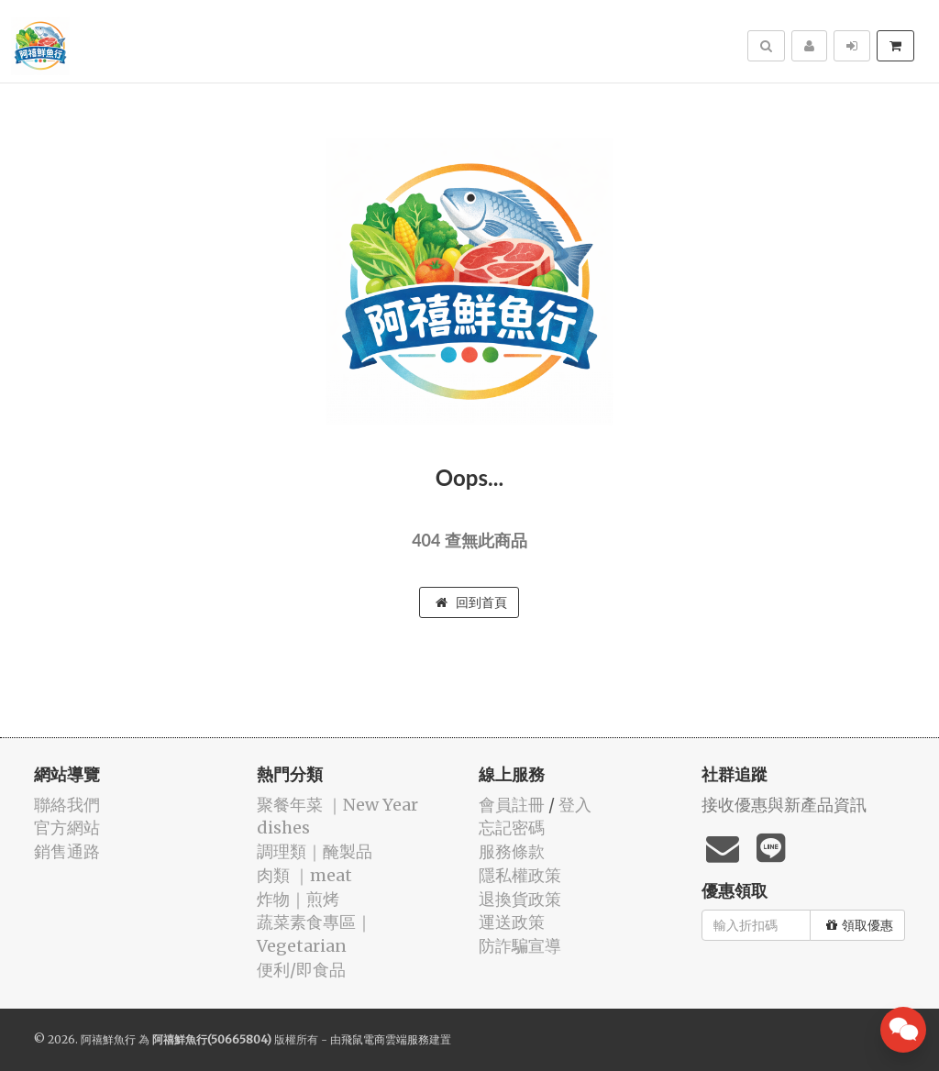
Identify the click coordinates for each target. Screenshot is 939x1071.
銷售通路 (67, 851)
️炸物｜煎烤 (298, 899)
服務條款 (512, 851)
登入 (574, 804)
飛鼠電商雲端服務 (385, 1039)
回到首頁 (471, 602)
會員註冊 (512, 804)
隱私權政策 (520, 875)
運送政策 (512, 922)
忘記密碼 (512, 827)
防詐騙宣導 (520, 945)
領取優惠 (859, 925)
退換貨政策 (520, 899)
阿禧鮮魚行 (108, 1039)
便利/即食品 (301, 969)
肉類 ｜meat (304, 875)
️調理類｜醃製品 (314, 851)
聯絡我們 (67, 804)
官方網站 (67, 827)
